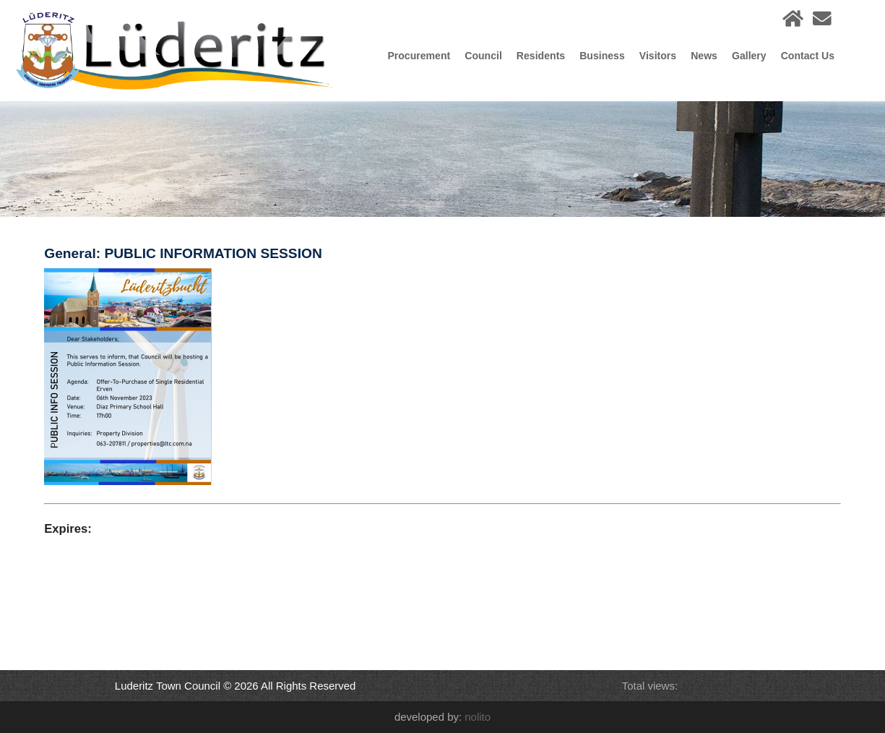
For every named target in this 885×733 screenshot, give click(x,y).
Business (602, 55)
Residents (541, 55)
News (704, 55)
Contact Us (807, 55)
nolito (478, 717)
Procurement (418, 55)
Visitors (657, 55)
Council (483, 55)
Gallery (749, 55)
